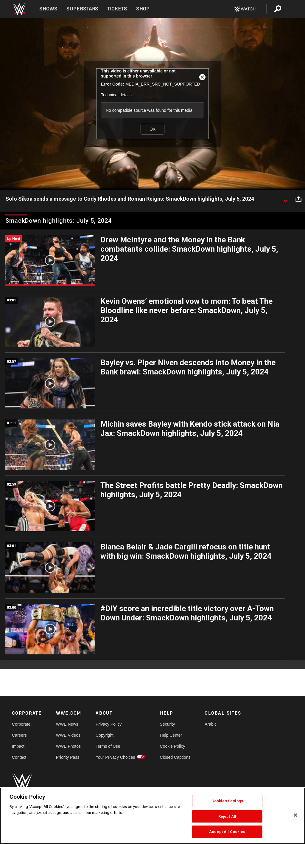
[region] (152, 815)
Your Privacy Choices (115, 757)
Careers (19, 735)
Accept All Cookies (227, 831)
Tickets (117, 9)
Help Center (171, 735)
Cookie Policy (172, 746)
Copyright (104, 735)
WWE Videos (68, 735)
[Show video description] (285, 199)
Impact (18, 746)
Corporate (21, 724)
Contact (19, 757)
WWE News (67, 724)
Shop (143, 9)
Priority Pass (68, 757)
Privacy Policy (109, 724)
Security (167, 724)
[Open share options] (298, 199)
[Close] (295, 815)
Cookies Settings (227, 801)
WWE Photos (68, 746)
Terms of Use (108, 746)
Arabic (211, 724)
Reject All (227, 816)
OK (152, 129)
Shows (48, 9)
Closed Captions (175, 757)
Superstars (82, 9)
